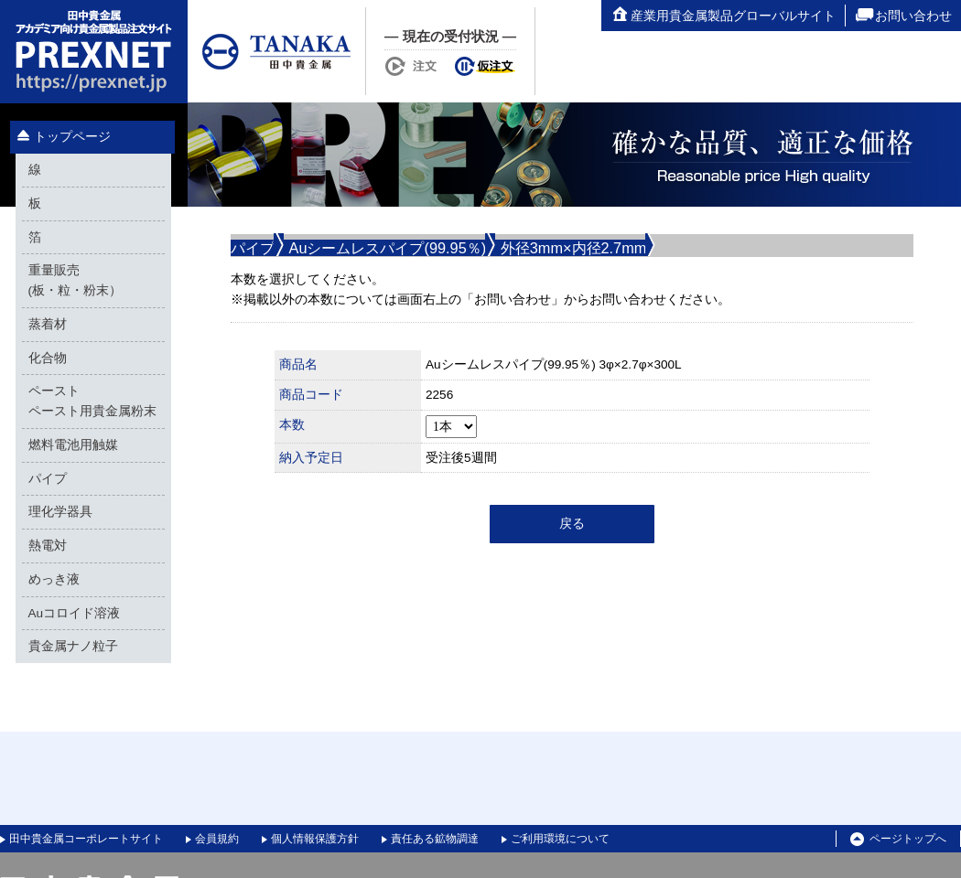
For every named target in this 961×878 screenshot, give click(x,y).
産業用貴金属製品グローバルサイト (723, 15)
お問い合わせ (903, 15)
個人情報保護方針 (315, 838)
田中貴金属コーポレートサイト (86, 838)
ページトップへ (898, 839)
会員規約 (217, 838)
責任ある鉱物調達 (435, 838)
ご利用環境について (560, 838)
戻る (572, 523)
